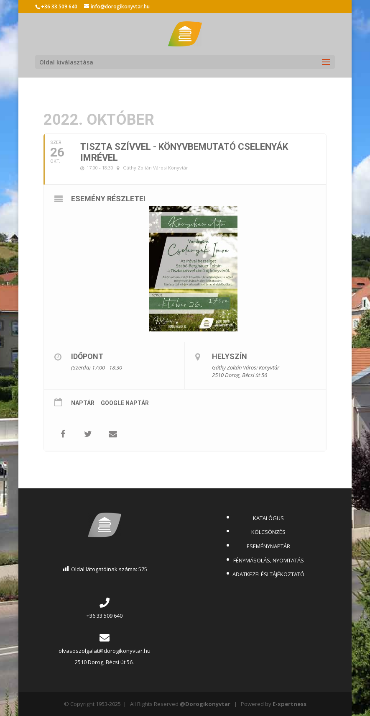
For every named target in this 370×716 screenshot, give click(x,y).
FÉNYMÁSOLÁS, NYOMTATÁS (268, 560)
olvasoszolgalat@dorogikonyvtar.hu (105, 650)
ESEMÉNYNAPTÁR (268, 546)
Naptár (82, 403)
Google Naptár (125, 403)
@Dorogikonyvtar (205, 704)
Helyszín (229, 356)
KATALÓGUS (268, 518)
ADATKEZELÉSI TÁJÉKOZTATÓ (268, 574)
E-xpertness (289, 704)
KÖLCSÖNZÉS (268, 532)
